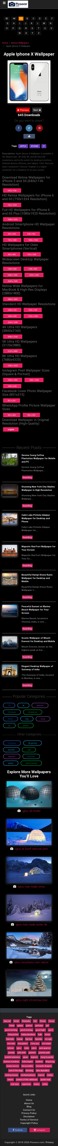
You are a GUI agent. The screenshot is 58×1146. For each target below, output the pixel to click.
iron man (11, 1043)
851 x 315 (11, 401)
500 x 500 (31, 415)
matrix (50, 1075)
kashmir (39, 1061)
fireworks (26, 1021)
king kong (50, 1061)
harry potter (13, 1034)
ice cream (46, 1043)
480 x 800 (12, 254)
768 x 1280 (31, 254)
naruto (10, 1079)
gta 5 (50, 1030)
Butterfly (11, 750)
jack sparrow (44, 1048)
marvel (41, 1075)
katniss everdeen (11, 1061)
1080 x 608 (12, 386)
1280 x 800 (12, 269)
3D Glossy (12, 743)
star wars (15, 1084)
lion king (29, 1070)
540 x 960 (31, 234)
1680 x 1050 (12, 275)
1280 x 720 (12, 310)
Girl (9, 725)
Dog (26, 719)
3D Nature (12, 712)
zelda (44, 1084)
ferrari (16, 1021)
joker (34, 1048)
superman (26, 1084)
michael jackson (28, 1075)
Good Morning (31, 763)
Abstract (40, 705)
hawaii (19, 1039)
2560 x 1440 (13, 322)
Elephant (11, 756)
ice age (48, 1039)
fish (35, 1021)
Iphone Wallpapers (20, 42)
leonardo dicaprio (43, 1066)
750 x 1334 (12, 205)
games (29, 1025)
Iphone (34, 146)
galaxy (20, 1025)
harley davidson (28, 1034)
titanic (36, 1084)
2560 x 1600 (13, 281)
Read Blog (27, 477)
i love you (35, 1043)
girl (47, 1025)
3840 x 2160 (13, 337)
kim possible (27, 1066)
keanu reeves (13, 1066)
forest (51, 1021)
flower (43, 1021)
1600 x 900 (12, 316)
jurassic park (44, 1052)
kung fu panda (47, 1057)
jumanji (11, 1052)
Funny (43, 719)
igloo (19, 1048)
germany (39, 1025)
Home (5, 42)
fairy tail (7, 1021)
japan (25, 1057)
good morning (11, 1030)
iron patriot (23, 1043)
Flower (10, 719)
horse (47, 1034)
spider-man (45, 1079)
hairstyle (10, 1039)
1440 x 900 (32, 269)
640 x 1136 (12, 190)
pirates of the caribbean (26, 1079)
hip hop (29, 1039)
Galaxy (10, 763)
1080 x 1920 (12, 219)
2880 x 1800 (13, 299)
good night (40, 1030)
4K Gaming (32, 743)
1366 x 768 (32, 310)
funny (11, 1025)
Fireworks (31, 756)
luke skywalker (42, 1070)
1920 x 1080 (33, 316)
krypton (34, 1057)
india (26, 1048)
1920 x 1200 (34, 275)
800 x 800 (12, 415)
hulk (40, 1034)
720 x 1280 (12, 240)
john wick (22, 1052)
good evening (26, 1030)
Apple (23, 146)
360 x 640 (12, 234)
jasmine (32, 1052)
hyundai (38, 1039)
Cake (29, 750)
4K (14, 18)
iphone (11, 1048)
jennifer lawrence (12, 1057)
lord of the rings (16, 1070)
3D (6, 18)
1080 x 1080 (34, 380)
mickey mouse (11, 1075)
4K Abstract (32, 712)
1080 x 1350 (12, 380)
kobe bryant (27, 1061)
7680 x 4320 (13, 365)
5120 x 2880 (13, 351)
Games (26, 725)
